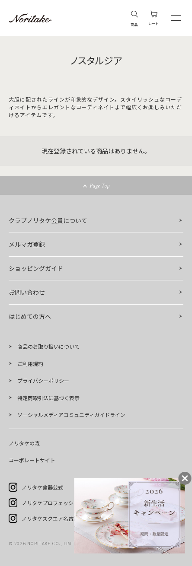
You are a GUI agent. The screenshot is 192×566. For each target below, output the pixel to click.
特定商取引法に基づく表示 (48, 397)
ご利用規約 (30, 363)
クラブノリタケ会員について (48, 220)
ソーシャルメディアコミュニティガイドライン (71, 414)
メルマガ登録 (27, 244)
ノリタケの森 (24, 443)
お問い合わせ (27, 292)
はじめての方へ (30, 316)
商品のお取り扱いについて (48, 346)
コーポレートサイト (32, 460)
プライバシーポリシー (43, 380)
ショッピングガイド (36, 268)
